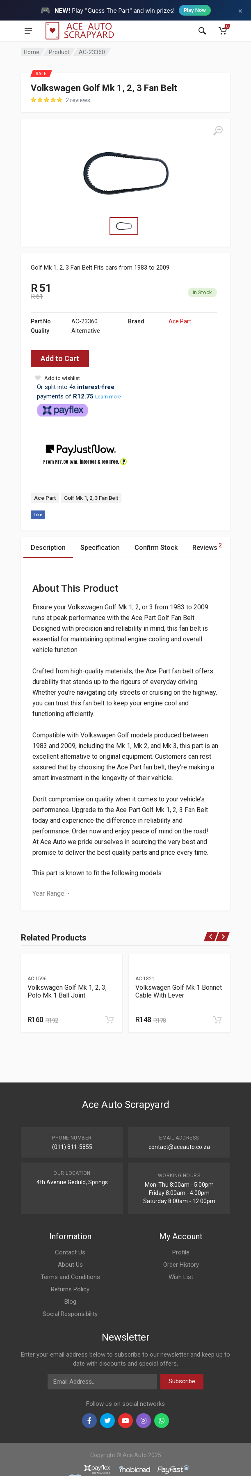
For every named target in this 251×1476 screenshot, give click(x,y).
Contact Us (70, 1252)
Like (38, 514)
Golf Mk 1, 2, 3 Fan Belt (91, 498)
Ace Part (180, 321)
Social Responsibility (70, 1314)
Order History (181, 1264)
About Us (70, 1264)
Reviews (207, 546)
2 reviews (78, 100)
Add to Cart (60, 358)
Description (48, 547)
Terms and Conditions (70, 1277)
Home (31, 52)
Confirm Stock (156, 547)
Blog (70, 1301)
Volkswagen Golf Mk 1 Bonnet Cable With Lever (178, 991)
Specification (100, 547)
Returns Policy (70, 1289)
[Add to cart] (109, 1019)
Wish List (181, 1277)
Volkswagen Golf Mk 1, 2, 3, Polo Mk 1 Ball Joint (67, 991)
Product (59, 52)
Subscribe (182, 1381)
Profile (180, 1252)
